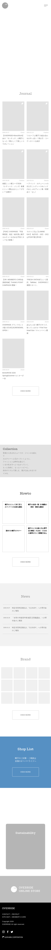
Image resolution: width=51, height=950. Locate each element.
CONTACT (6, 914)
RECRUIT (15, 914)
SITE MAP (6, 917)
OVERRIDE (6, 924)
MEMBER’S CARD (19, 917)
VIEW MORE (25, 391)
